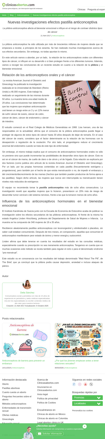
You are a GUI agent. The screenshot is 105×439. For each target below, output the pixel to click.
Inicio (4, 15)
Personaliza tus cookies (82, 410)
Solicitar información (49, 433)
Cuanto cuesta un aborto (14, 392)
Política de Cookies (46, 403)
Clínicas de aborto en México (51, 414)
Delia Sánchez (27, 292)
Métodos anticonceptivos (14, 404)
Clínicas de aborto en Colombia (52, 418)
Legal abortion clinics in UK (50, 422)
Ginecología (8, 419)
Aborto (5, 384)
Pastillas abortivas (11, 388)
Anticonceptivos (23, 15)
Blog (11, 15)
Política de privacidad (47, 398)
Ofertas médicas (10, 415)
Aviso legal (42, 394)
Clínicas (81, 9)
